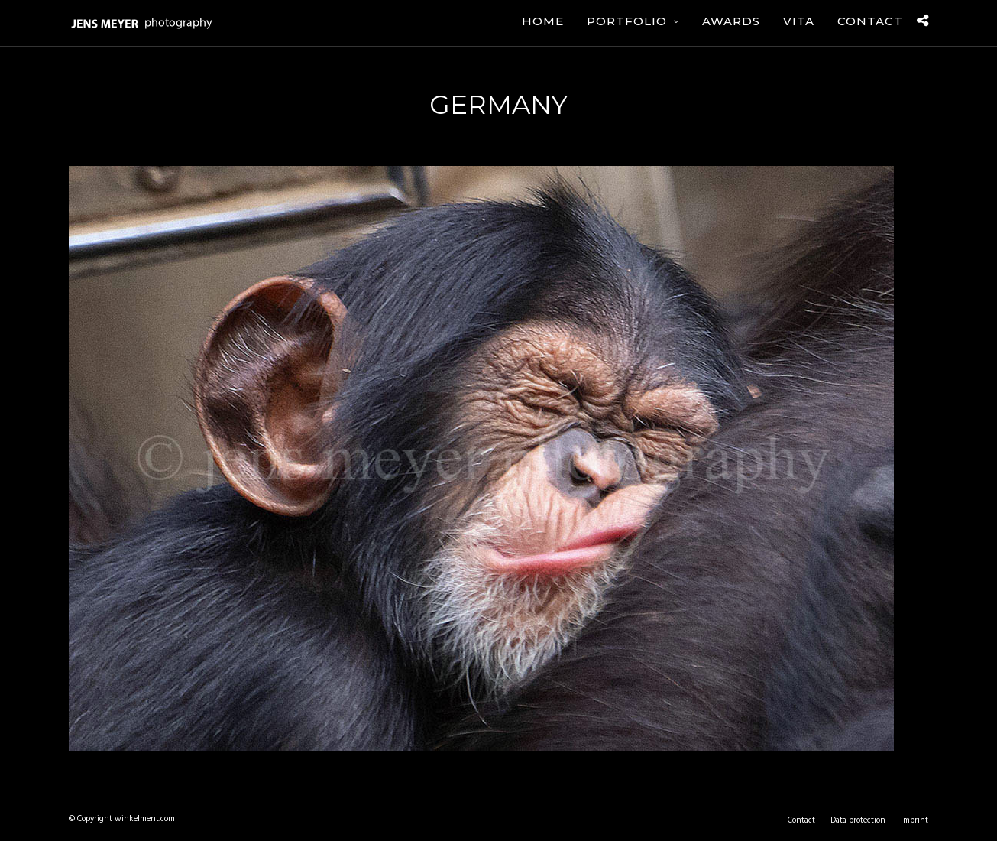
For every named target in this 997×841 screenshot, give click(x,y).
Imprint (914, 820)
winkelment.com (145, 819)
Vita (798, 21)
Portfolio (627, 21)
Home (543, 21)
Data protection (857, 820)
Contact (870, 21)
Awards (731, 21)
